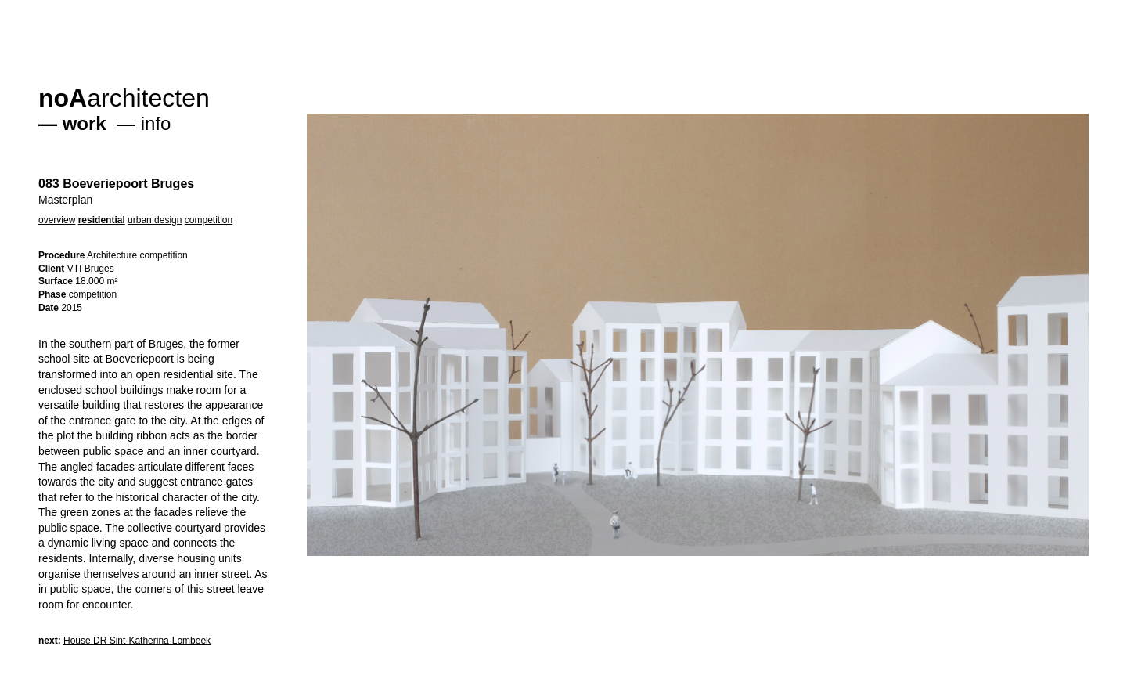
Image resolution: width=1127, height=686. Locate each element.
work (84, 123)
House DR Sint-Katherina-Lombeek (137, 640)
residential (101, 220)
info (156, 123)
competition (208, 220)
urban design (155, 220)
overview (56, 220)
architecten (124, 98)
